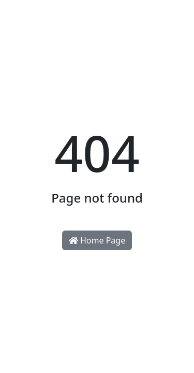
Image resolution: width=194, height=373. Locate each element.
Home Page (97, 240)
